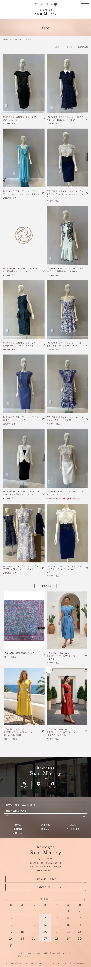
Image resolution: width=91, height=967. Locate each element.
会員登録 (18, 829)
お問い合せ (18, 833)
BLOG (73, 825)
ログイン (45, 829)
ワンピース (17, 39)
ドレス (28, 39)
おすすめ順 (83, 47)
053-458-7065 (46, 879)
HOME (5, 39)
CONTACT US (45, 887)
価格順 (70, 47)
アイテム (45, 825)
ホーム (18, 825)
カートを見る (73, 829)
